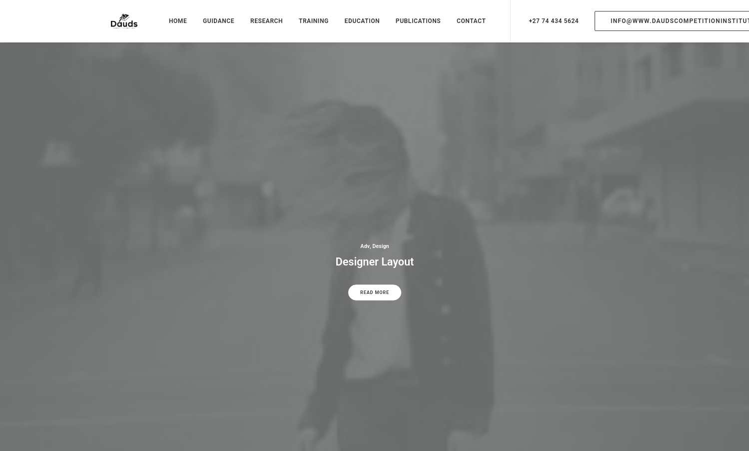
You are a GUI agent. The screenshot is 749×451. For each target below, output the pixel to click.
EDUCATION (353, 26)
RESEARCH (257, 26)
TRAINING (304, 26)
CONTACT (462, 26)
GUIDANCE (209, 26)
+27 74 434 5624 (545, 26)
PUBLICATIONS (408, 26)
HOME (168, 26)
